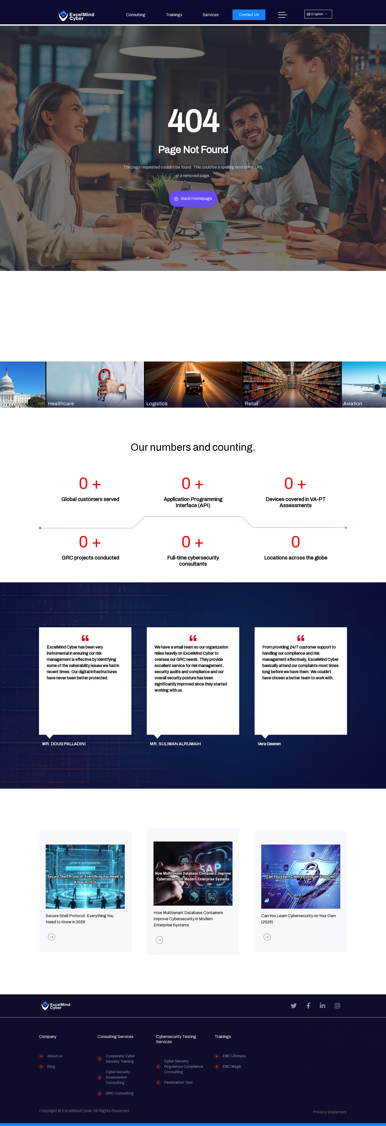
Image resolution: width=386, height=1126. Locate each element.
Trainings (174, 15)
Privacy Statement (330, 1115)
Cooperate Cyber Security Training (120, 1061)
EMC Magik (232, 1069)
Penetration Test (178, 1085)
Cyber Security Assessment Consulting (118, 1080)
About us (55, 1059)
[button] (249, 14)
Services (211, 15)
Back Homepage (193, 198)
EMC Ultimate (234, 1059)
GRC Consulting (119, 1096)
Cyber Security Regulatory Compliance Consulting (183, 1069)
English (314, 14)
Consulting (135, 15)
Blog (51, 1069)
